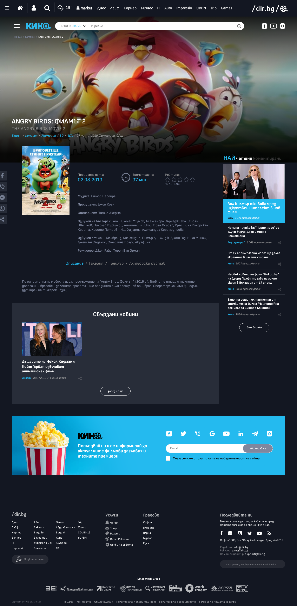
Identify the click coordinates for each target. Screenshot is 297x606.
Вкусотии (40, 537)
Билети (115, 533)
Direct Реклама (119, 539)
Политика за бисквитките (177, 602)
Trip (80, 522)
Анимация (48, 136)
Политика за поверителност (136, 602)
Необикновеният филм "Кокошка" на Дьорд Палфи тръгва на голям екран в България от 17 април (253, 279)
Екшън (16, 136)
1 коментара (58, 378)
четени (244, 158)
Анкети (39, 527)
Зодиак (60, 532)
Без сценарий (236, 242)
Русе (146, 543)
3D (62, 136)
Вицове (39, 532)
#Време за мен (43, 543)
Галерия (96, 263)
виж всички (254, 327)
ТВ (57, 548)
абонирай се (258, 448)
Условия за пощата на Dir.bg (217, 602)
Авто (37, 522)
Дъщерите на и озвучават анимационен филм (48, 366)
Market (114, 523)
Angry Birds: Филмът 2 (50, 37)
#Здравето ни (65, 527)
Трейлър (116, 263)
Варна (147, 533)
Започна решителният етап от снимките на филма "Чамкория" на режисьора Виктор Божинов (253, 304)
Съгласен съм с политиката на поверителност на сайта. (216, 458)
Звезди (27, 378)
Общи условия (103, 602)
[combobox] (79, 26)
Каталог (30, 37)
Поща (113, 528)
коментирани (267, 158)
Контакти (84, 602)
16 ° (64, 8)
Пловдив (148, 528)
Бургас (147, 538)
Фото (82, 527)
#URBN (82, 537)
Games (60, 522)
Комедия (31, 136)
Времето (40, 548)
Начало (18, 37)
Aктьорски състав (147, 263)
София (147, 522)
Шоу (230, 218)
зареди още (115, 391)
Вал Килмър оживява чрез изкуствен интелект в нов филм (253, 208)
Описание (75, 263)
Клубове (61, 543)
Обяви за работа (121, 544)
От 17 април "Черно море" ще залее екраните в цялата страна (253, 255)
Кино (230, 263)
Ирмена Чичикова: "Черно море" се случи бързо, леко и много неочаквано (253, 232)
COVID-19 (84, 532)
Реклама (68, 602)
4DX (70, 136)
